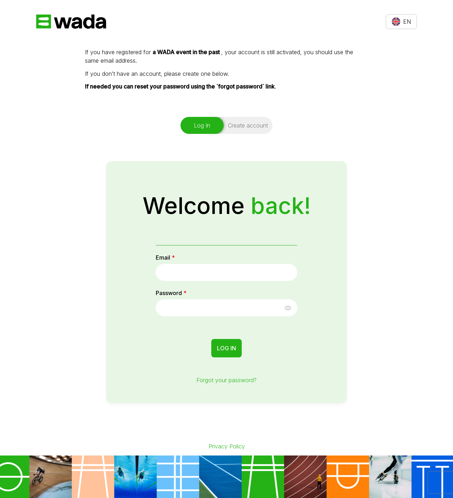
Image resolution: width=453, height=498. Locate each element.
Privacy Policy (226, 446)
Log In (226, 348)
